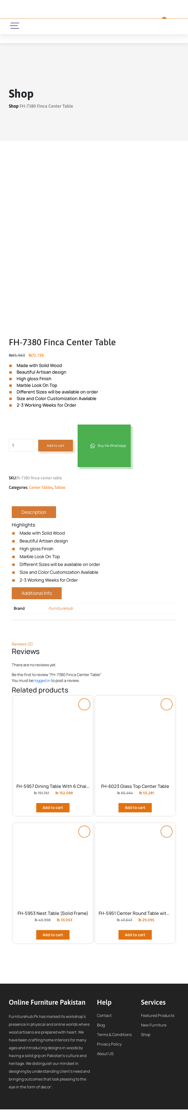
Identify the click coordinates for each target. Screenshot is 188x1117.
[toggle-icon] (15, 25)
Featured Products (157, 1023)
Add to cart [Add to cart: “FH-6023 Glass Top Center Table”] (135, 811)
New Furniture (153, 1032)
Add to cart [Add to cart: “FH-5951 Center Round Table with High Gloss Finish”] (135, 942)
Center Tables (40, 487)
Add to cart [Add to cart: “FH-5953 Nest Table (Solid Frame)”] (53, 942)
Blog (101, 1032)
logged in (42, 680)
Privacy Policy (109, 1051)
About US (105, 1061)
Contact (104, 1023)
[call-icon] (58, 26)
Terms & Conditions (114, 1042)
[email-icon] (72, 26)
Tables (59, 487)
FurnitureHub (60, 608)
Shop (14, 106)
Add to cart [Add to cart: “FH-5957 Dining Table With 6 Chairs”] (53, 811)
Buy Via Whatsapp (105, 446)
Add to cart (56, 446)
